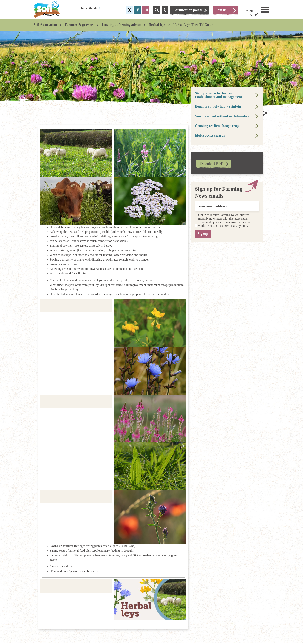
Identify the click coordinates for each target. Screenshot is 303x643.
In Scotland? (91, 8)
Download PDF (211, 164)
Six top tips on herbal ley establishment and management (218, 95)
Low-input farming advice (121, 25)
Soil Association (45, 25)
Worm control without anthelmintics (222, 116)
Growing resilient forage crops (217, 125)
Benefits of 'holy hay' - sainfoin (218, 106)
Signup (204, 234)
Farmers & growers (79, 25)
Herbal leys (157, 25)
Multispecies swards (210, 135)
